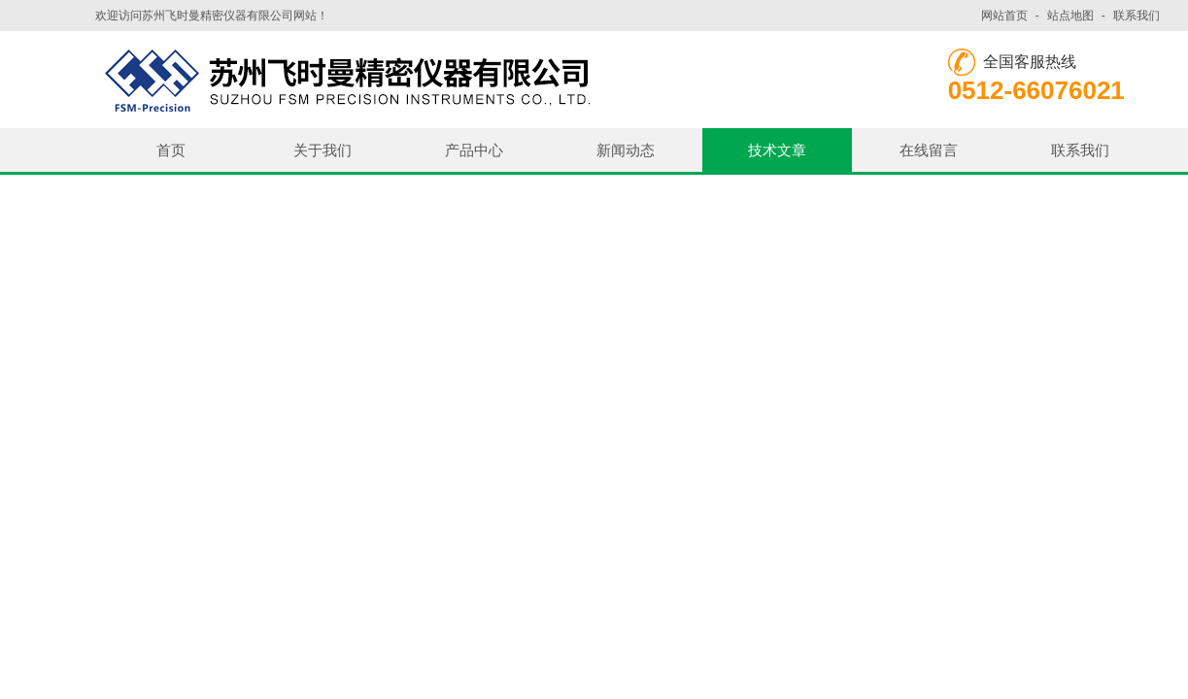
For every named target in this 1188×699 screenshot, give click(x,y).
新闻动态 (625, 150)
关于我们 (322, 150)
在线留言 (928, 150)
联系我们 (1136, 15)
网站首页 (1004, 15)
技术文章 (777, 150)
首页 (171, 150)
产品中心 (474, 150)
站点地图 (1070, 15)
